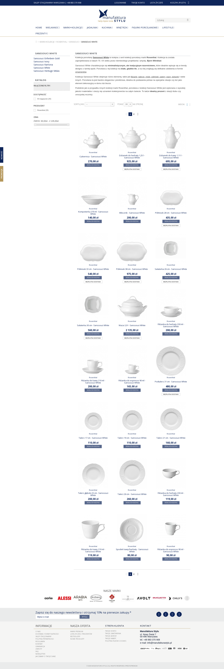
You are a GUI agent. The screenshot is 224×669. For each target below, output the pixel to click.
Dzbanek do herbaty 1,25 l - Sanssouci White (132, 156)
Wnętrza (121, 27)
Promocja (1, 173)
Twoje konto (110, 631)
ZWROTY (38, 648)
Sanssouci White (42, 68)
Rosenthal (43, 110)
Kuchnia (106, 27)
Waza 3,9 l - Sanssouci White (132, 325)
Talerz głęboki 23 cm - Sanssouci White (93, 494)
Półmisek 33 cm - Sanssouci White (93, 269)
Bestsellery (75, 636)
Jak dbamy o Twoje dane (45, 656)
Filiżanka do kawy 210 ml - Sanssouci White (93, 381)
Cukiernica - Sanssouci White (93, 156)
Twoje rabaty (110, 638)
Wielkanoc (52, 27)
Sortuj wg (79, 104)
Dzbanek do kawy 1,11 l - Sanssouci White (170, 156)
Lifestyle (167, 27)
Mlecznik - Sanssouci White (132, 212)
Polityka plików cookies (115, 641)
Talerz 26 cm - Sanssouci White (132, 494)
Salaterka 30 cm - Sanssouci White (93, 325)
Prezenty (41, 33)
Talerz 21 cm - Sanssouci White (170, 437)
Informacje (42, 625)
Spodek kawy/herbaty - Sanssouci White (132, 550)
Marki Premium (76, 631)
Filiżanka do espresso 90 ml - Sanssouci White (132, 381)
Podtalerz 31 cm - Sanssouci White (171, 381)
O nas (37, 631)
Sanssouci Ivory (41, 61)
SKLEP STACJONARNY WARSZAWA (49, 2)
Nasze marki (112, 590)
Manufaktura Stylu (99, 665)
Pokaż (120, 104)
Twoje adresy (111, 636)
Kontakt (38, 643)
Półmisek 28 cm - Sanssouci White (171, 212)
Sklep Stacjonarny (43, 636)
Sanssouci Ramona (43, 65)
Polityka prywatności (44, 638)
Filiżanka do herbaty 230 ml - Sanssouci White (171, 325)
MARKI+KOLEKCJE (72, 27)
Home (38, 27)
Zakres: (37, 121)
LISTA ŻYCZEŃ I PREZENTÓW (81, 633)
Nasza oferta (78, 625)
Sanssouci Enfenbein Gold (47, 58)
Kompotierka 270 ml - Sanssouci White (93, 212)
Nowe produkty (77, 638)
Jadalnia (92, 27)
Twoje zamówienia (113, 633)
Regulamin (40, 641)
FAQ (37, 651)
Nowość (1, 155)
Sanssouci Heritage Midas (47, 71)
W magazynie (44, 99)
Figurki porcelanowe (144, 27)
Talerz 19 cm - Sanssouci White (132, 437)
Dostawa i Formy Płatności (47, 633)
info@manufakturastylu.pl (159, 642)
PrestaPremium (131, 665)
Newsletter (40, 653)
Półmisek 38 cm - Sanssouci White (132, 269)
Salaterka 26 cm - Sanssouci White (171, 269)
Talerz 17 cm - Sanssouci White (93, 437)
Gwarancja (40, 646)
